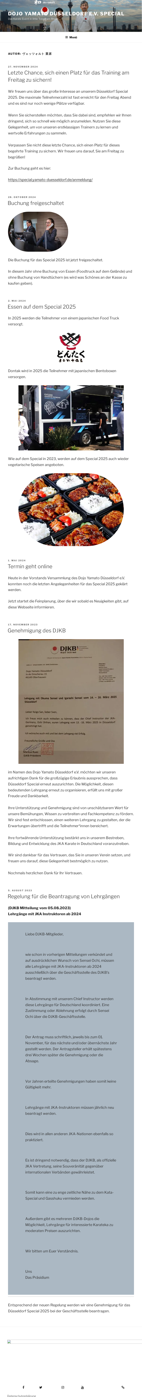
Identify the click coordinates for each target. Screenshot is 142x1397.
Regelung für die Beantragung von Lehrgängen (64, 896)
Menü (71, 37)
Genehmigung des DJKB (37, 630)
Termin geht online (30, 566)
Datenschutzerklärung (21, 1387)
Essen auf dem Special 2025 (42, 307)
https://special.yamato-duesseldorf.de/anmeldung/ (50, 180)
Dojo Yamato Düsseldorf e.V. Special (66, 14)
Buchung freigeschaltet (36, 203)
